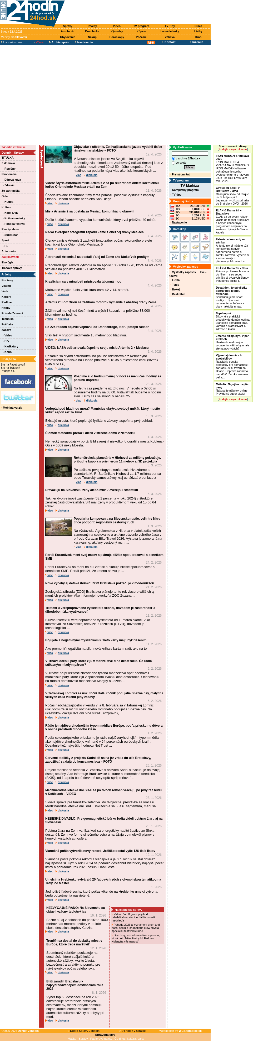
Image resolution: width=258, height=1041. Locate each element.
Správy (67, 26)
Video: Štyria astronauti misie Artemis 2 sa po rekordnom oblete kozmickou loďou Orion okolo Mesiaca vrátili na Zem (102, 185)
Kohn (7, 351)
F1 (5, 245)
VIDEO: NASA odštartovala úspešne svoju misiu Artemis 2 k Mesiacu (97, 348)
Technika (7, 318)
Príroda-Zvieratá (12, 313)
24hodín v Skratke (14, 147)
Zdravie (8, 185)
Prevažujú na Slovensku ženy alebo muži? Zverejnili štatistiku (91, 490)
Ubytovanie (67, 37)
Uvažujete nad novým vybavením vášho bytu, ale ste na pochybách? (232, 342)
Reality (92, 26)
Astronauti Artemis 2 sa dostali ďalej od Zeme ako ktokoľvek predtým (97, 257)
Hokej (175, 289)
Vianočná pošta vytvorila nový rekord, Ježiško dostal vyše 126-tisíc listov (100, 851)
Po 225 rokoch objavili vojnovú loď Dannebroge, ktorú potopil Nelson (97, 327)
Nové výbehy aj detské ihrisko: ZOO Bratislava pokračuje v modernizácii (99, 583)
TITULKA (8, 157)
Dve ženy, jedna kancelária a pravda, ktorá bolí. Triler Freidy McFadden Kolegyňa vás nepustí (136, 938)
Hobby (6, 307)
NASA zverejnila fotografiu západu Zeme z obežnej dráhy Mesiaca (94, 232)
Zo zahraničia (10, 190)
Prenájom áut (180, 174)
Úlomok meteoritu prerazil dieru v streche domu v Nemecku (90, 433)
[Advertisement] (49, 94)
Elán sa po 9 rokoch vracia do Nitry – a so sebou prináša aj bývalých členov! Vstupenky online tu (232, 274)
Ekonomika (9, 174)
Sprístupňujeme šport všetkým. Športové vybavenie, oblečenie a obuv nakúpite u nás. (231, 297)
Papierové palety (101, 1038)
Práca (198, 26)
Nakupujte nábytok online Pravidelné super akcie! (232, 389)
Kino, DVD (10, 212)
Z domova (8, 163)
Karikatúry (10, 346)
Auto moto (9, 251)
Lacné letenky (170, 31)
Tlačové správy (12, 267)
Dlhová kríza (12, 179)
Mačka (72, 1038)
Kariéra (6, 296)
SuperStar (10, 234)
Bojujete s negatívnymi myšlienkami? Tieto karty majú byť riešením (95, 640)
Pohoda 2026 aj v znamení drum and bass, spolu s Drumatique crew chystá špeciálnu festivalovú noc (136, 928)
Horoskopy (117, 37)
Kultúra (6, 207)
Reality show (10, 229)
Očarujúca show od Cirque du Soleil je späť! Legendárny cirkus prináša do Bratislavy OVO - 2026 (232, 195)
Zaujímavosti (10, 256)
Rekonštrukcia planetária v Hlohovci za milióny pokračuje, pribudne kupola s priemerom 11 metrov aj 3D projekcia (117, 459)
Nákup (92, 37)
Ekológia (7, 262)
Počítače (7, 324)
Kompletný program (184, 189)
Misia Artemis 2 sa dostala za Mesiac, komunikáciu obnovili (89, 211)
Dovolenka (92, 31)
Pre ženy (7, 280)
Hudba (8, 201)
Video (117, 26)
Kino (198, 37)
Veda (5, 291)
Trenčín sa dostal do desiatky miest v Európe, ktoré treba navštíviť (74, 942)
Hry (6, 340)
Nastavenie (178, 222)
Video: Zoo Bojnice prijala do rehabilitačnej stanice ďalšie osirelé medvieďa (133, 917)
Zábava (170, 37)
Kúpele (141, 31)
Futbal (175, 280)
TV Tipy (170, 26)
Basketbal (177, 294)
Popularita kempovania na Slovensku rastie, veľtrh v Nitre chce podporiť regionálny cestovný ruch (117, 520)
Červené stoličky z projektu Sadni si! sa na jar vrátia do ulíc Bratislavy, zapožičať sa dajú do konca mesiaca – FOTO (98, 759)
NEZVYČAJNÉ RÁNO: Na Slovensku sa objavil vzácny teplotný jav (75, 909)
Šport (5, 240)
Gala (5, 196)
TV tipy (175, 194)
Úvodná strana (11, 42)
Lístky (198, 31)
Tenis (174, 284)
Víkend (6, 285)
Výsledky (117, 31)
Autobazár (68, 31)
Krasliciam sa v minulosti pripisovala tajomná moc (83, 281)
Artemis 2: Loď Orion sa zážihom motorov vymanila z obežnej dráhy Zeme (100, 302)
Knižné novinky (14, 218)
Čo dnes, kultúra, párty (129, 1038)
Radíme (7, 302)
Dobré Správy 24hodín (84, 1030)
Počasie (141, 37)
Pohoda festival (14, 223)
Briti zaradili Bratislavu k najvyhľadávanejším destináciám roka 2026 (74, 985)
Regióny (9, 168)
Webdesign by (180, 1030)
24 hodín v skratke (133, 1030)
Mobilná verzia (11, 407)
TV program (141, 26)
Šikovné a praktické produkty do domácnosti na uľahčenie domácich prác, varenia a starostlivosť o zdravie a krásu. (233, 321)
